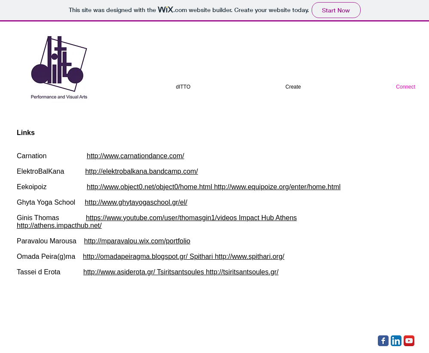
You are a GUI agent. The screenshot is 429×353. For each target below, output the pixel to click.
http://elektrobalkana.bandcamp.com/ (141, 171)
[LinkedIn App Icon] (396, 340)
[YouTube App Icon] (409, 340)
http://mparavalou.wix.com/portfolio (137, 241)
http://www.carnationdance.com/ (135, 156)
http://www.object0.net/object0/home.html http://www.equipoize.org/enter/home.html (214, 186)
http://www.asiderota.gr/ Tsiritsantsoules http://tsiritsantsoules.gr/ (181, 272)
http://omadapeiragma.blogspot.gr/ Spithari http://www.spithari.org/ (184, 256)
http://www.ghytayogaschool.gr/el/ (136, 202)
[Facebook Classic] (383, 340)
